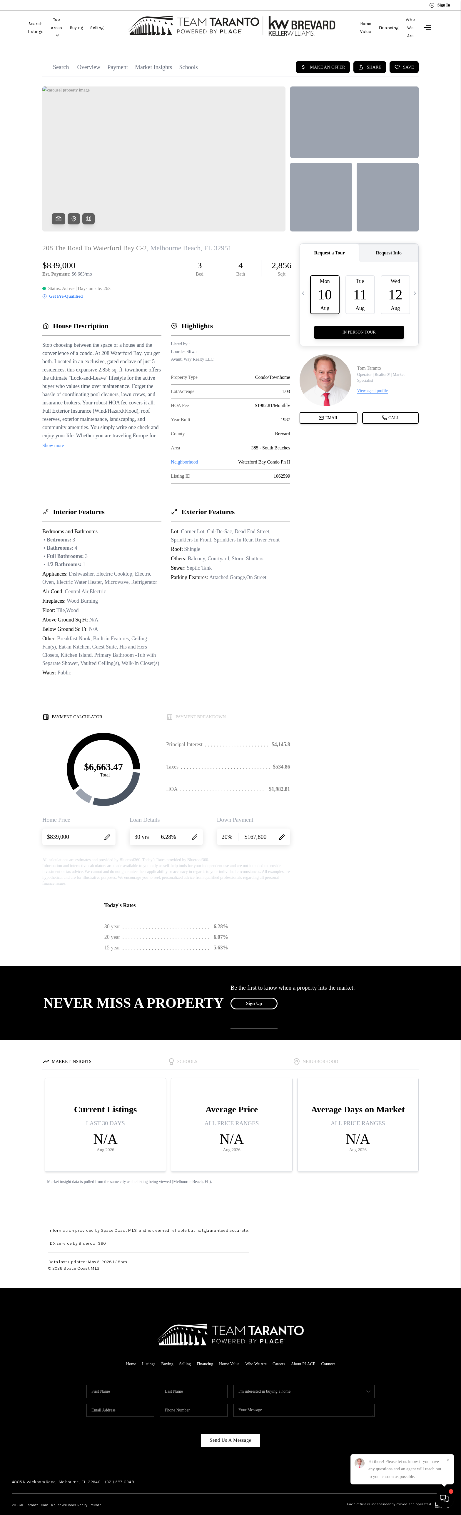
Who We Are (403, 21)
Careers (281, 1352)
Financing (374, 21)
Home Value (345, 21)
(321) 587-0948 (119, 1470)
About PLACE (307, 1352)
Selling (126, 21)
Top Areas (78, 21)
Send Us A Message (230, 1428)
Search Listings (43, 21)
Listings (144, 1352)
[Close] (447, 1460)
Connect (333, 1352)
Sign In (439, 5)
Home (126, 1352)
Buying (105, 21)
